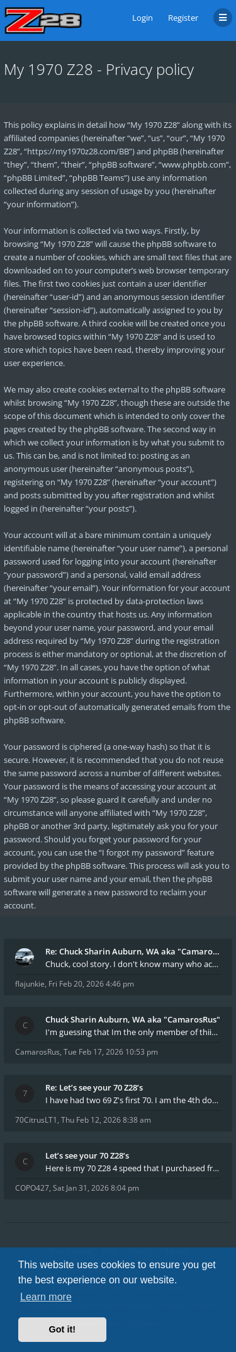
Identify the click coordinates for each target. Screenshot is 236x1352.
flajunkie (30, 983)
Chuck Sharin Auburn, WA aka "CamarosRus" (132, 1019)
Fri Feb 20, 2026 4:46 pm (91, 983)
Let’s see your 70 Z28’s (87, 1155)
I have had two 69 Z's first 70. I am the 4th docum (133, 1100)
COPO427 (32, 1188)
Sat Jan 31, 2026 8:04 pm (96, 1188)
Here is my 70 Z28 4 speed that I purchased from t (133, 1168)
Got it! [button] (62, 1329)
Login (142, 17)
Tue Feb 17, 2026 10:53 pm (111, 1051)
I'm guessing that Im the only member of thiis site (133, 1032)
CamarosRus (37, 1051)
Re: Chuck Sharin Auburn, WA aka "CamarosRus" (133, 951)
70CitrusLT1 (36, 1119)
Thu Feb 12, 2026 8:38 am (106, 1119)
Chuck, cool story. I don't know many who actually (133, 964)
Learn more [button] (46, 1297)
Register (183, 17)
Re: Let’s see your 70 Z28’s (94, 1087)
